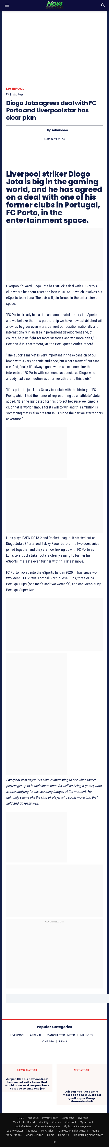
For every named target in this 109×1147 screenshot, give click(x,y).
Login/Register (23, 1126)
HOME (20, 1118)
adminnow (60, 130)
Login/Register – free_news (22, 1130)
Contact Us (68, 1118)
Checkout (70, 1122)
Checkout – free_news (47, 1126)
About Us (33, 1118)
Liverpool (15, 88)
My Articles (47, 1130)
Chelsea (56, 1122)
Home (95, 1130)
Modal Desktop (34, 1135)
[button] (6, 5)
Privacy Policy (50, 1118)
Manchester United (24, 1122)
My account (86, 1122)
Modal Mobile (14, 1135)
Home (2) (63, 1135)
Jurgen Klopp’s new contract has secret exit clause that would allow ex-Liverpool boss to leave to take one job (27, 1083)
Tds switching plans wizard (72, 1130)
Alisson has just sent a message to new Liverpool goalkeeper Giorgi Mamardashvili (82, 1096)
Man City (43, 1122)
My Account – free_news (77, 1126)
